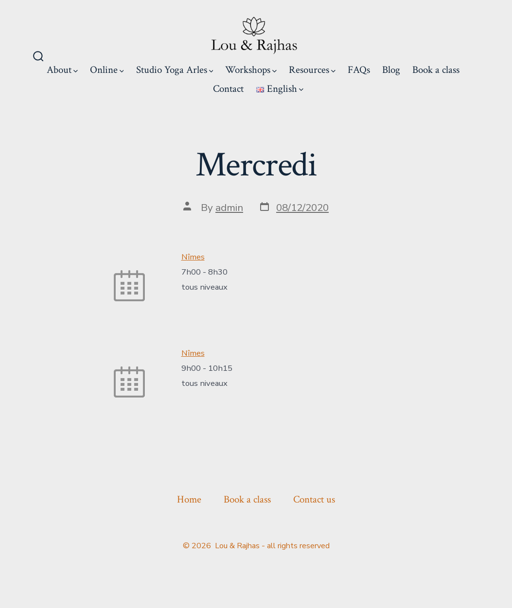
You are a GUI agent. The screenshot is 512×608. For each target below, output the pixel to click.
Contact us (314, 499)
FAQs (359, 69)
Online (107, 69)
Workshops (251, 69)
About (62, 69)
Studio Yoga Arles (174, 69)
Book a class (435, 69)
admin (229, 207)
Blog (391, 69)
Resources (312, 69)
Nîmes (193, 256)
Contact (228, 88)
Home (189, 499)
